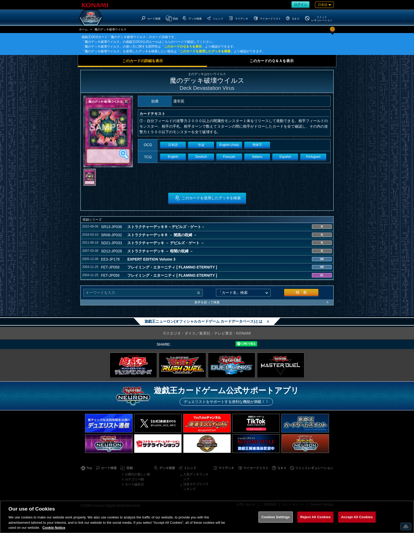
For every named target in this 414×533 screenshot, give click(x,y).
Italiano (257, 157)
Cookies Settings (275, 517)
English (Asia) (229, 145)
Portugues (313, 157)
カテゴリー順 (134, 479)
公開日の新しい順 (137, 474)
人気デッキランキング (196, 476)
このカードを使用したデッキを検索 (205, 51)
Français (229, 157)
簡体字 (257, 145)
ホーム (83, 29)
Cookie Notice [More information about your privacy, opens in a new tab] (54, 528)
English (173, 157)
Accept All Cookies (357, 517)
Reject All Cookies (315, 517)
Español (285, 157)
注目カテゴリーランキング (196, 486)
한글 (201, 145)
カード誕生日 (134, 484)
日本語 (173, 145)
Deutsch (201, 157)
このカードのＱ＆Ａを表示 (183, 46)
